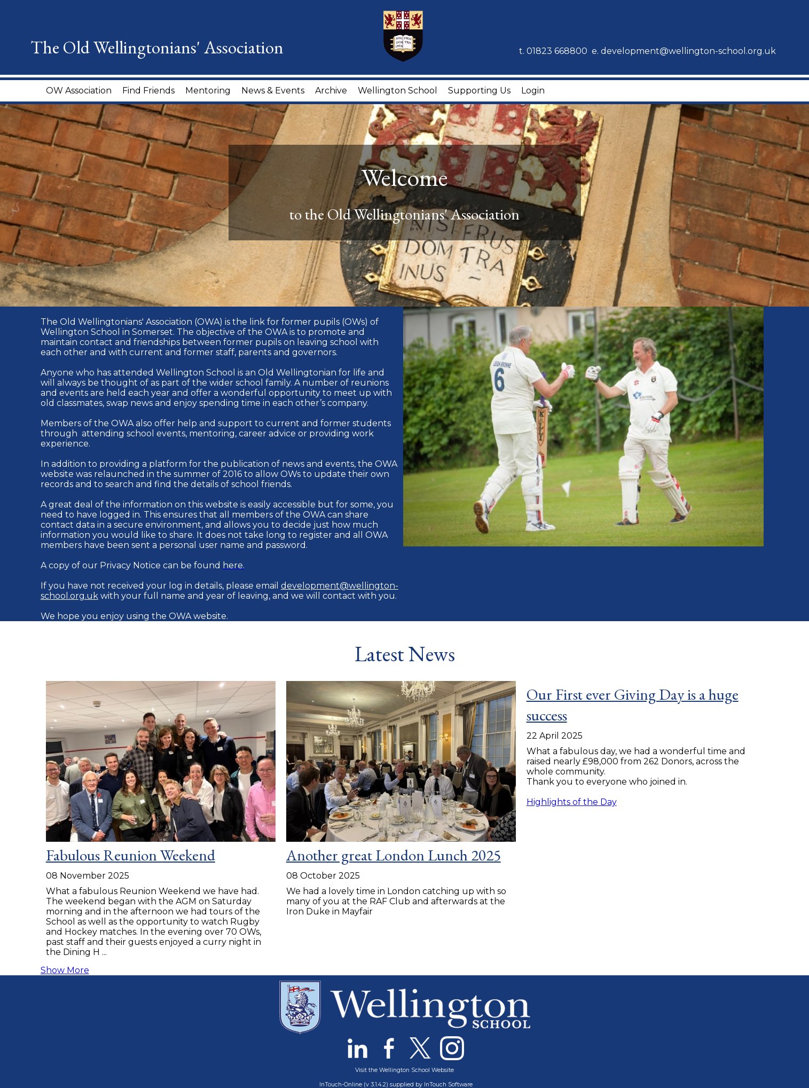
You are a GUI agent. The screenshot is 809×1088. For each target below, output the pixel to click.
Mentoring (208, 90)
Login (533, 90)
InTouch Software (448, 1084)
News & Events (272, 90)
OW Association (79, 90)
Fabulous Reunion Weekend (130, 854)
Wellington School (397, 90)
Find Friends (148, 90)
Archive (331, 90)
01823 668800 (557, 51)
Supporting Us (479, 90)
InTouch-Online (340, 1084)
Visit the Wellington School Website (404, 1070)
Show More (65, 970)
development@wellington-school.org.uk (688, 51)
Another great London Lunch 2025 (393, 854)
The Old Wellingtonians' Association (157, 47)
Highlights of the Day (572, 802)
